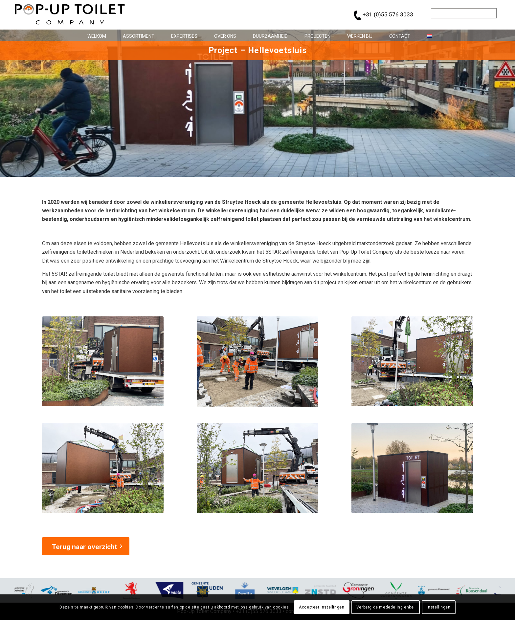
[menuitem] (94, 35)
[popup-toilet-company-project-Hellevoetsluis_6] (412, 468)
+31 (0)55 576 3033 (388, 14)
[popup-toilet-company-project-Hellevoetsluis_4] (103, 468)
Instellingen (438, 607)
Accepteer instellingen (321, 607)
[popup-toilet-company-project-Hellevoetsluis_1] (103, 361)
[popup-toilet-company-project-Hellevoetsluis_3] (412, 361)
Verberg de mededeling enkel (385, 607)
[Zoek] (464, 13)
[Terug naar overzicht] (85, 546)
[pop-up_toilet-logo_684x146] (70, 15)
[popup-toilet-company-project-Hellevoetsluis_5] (258, 468)
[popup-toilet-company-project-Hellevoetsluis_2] (258, 361)
